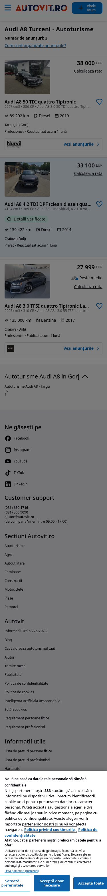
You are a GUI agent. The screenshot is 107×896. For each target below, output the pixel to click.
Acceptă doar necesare (52, 883)
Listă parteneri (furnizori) (22, 871)
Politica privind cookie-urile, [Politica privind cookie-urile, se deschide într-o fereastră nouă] (50, 829)
